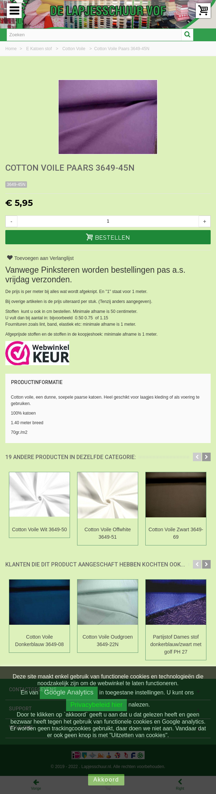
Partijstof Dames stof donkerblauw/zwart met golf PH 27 (175, 644)
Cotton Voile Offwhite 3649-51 (108, 533)
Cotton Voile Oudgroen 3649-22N (107, 640)
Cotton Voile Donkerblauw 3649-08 (39, 640)
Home (11, 48)
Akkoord (106, 780)
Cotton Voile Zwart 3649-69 (175, 533)
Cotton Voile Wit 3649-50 (39, 529)
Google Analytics (68, 692)
